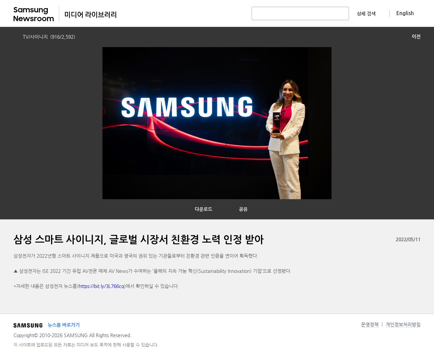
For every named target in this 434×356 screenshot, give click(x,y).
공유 (243, 209)
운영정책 (370, 324)
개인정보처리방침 (403, 324)
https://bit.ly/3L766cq (101, 286)
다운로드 (203, 209)
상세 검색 (366, 13)
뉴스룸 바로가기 (64, 325)
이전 (416, 36)
